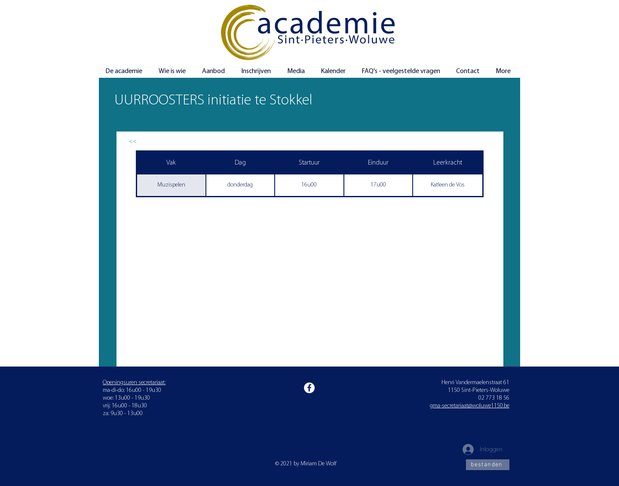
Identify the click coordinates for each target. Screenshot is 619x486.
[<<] (132, 141)
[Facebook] (309, 387)
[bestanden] (487, 464)
